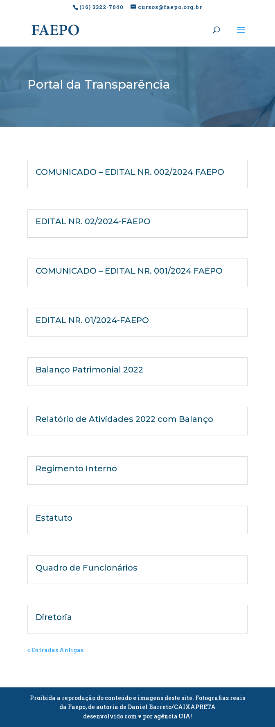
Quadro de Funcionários (87, 568)
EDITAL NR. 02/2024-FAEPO (93, 221)
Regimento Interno (76, 468)
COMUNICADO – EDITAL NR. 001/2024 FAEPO (129, 271)
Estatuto (54, 518)
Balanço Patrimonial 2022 (89, 370)
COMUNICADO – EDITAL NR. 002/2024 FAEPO (130, 172)
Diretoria (54, 617)
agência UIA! (173, 716)
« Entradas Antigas (55, 650)
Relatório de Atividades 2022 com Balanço (124, 419)
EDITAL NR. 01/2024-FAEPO (92, 320)
